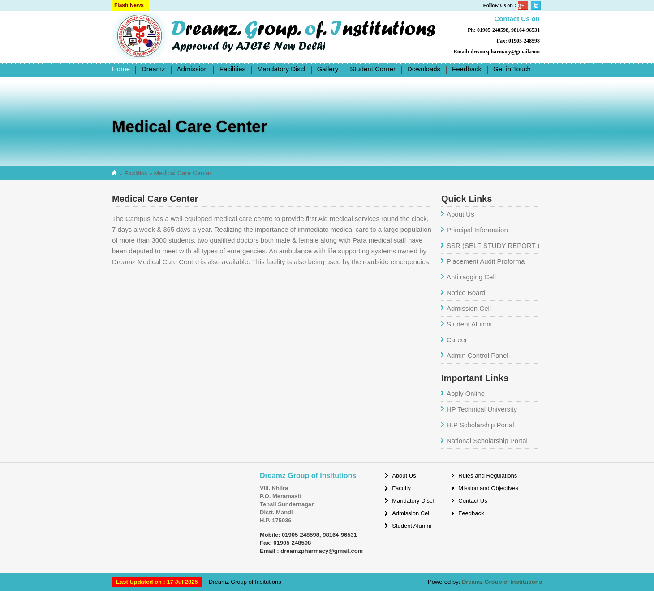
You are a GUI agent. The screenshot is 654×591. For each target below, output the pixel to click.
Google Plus (523, 5)
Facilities (136, 173)
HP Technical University (482, 409)
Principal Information (477, 230)
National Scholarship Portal (487, 440)
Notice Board (466, 292)
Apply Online (466, 393)
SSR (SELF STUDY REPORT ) (493, 245)
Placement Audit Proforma (486, 261)
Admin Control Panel (477, 355)
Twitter (536, 5)
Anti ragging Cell (471, 277)
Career (457, 339)
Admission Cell (469, 308)
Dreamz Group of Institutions (502, 581)
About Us (460, 214)
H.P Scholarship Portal (480, 425)
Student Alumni (469, 324)
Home (121, 69)
